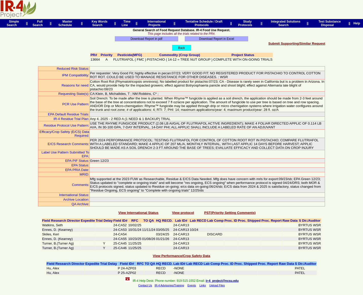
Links (202, 285)
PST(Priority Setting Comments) (230, 213)
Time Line (126, 23)
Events (191, 285)
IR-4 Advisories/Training (169, 285)
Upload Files (217, 285)
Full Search (38, 23)
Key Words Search (98, 23)
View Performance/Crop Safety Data (181, 256)
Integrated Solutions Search (284, 23)
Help (357, 23)
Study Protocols (246, 23)
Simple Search (13, 23)
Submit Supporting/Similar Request (296, 43)
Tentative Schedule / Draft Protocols (203, 23)
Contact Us (145, 285)
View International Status (138, 213)
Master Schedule (66, 23)
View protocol (183, 213)
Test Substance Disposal (329, 23)
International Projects (156, 23)
